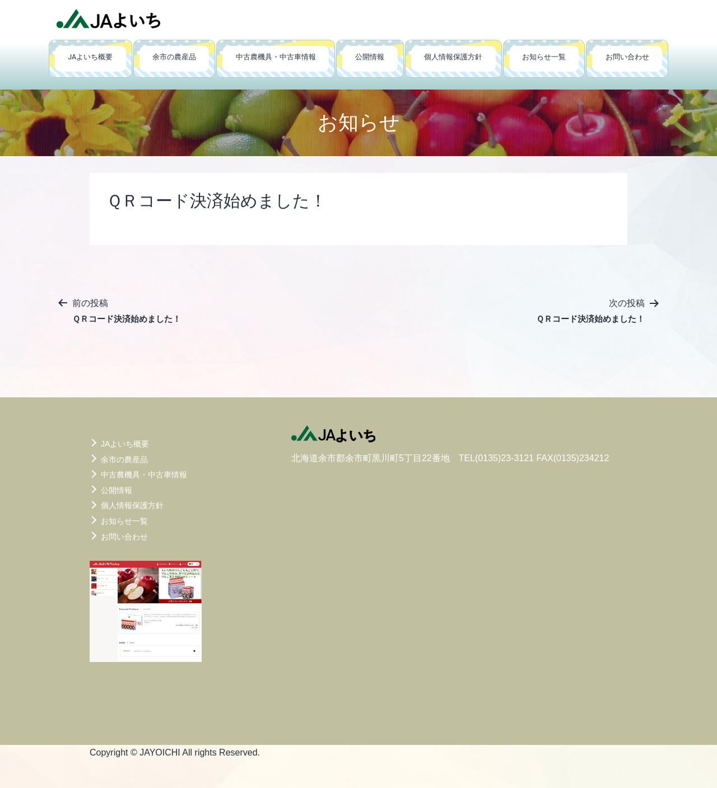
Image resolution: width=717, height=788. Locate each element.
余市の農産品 (174, 57)
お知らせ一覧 (544, 57)
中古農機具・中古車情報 (276, 57)
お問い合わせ (627, 57)
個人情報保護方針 (453, 57)
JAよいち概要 (90, 57)
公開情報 (369, 57)
